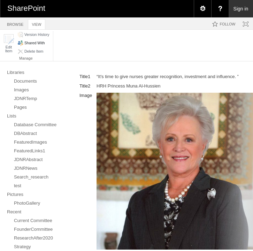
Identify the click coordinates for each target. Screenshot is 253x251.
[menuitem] (202, 8)
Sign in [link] (240, 9)
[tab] (15, 23)
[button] (8, 43)
